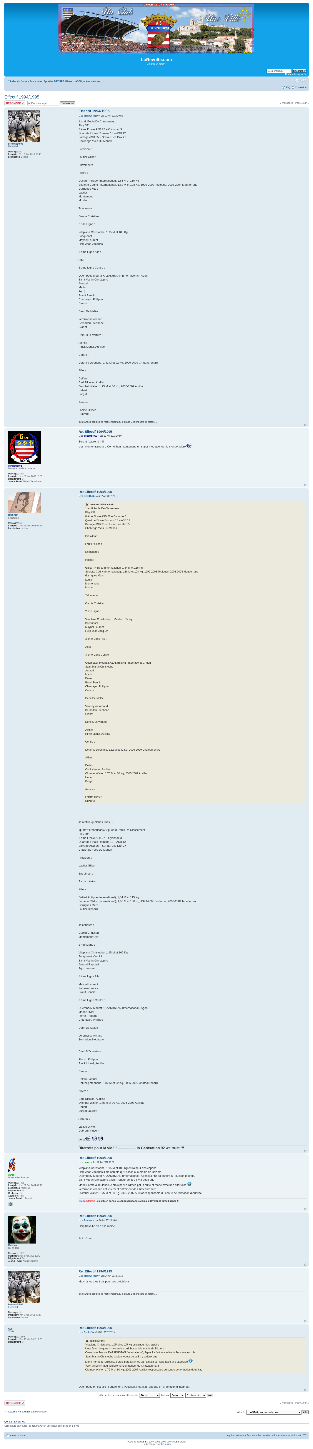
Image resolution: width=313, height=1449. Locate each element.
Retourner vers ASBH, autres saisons (27, 1411)
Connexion (300, 87)
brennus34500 (91, 116)
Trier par (172, 1395)
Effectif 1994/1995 (21, 97)
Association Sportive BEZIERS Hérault (51, 81)
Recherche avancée (295, 74)
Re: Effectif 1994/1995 (95, 431)
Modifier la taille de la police (303, 80)
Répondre (14, 103)
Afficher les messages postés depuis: (129, 1395)
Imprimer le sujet (296, 80)
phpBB (143, 1442)
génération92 (90, 436)
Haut (305, 425)
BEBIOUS (89, 496)
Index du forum (18, 81)
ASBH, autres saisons (87, 81)
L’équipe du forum (234, 1435)
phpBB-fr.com (164, 1444)
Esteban (88, 1220)
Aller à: (241, 1412)
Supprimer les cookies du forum (263, 1435)
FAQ (287, 87)
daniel (87, 1162)
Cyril (86, 1332)
